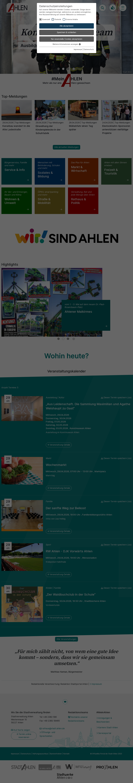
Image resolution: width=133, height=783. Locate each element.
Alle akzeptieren (66, 26)
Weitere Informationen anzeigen (66, 44)
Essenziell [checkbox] (46, 19)
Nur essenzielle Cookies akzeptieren (66, 39)
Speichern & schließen (66, 32)
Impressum (78, 49)
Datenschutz (89, 49)
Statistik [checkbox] (58, 19)
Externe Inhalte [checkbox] (72, 19)
